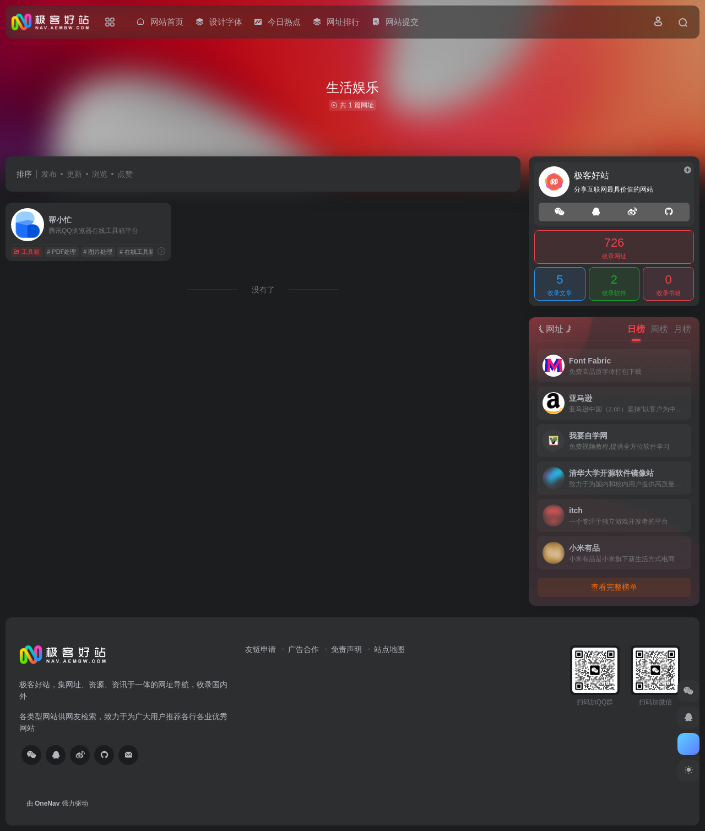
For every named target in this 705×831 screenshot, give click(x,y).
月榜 (682, 329)
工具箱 (26, 251)
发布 (49, 174)
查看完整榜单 (614, 587)
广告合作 (303, 649)
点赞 (125, 174)
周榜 (659, 329)
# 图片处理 (97, 251)
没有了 (263, 289)
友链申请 (260, 649)
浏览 (99, 174)
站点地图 (389, 649)
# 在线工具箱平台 (143, 251)
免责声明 (346, 649)
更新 (74, 174)
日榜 (636, 329)
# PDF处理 (61, 251)
